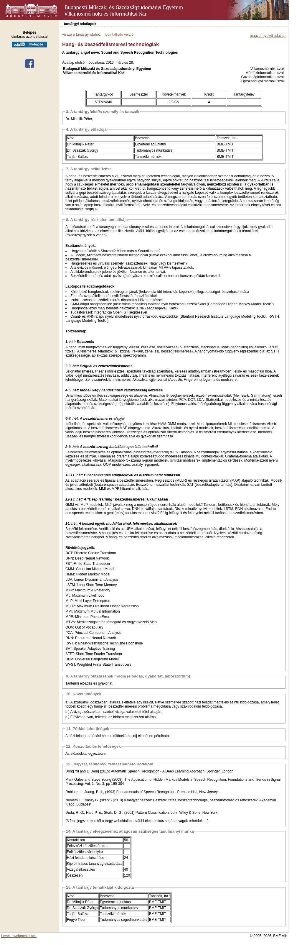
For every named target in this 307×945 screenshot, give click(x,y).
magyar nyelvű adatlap (267, 36)
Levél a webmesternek (19, 936)
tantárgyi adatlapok (80, 24)
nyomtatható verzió (118, 34)
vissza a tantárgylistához (81, 34)
